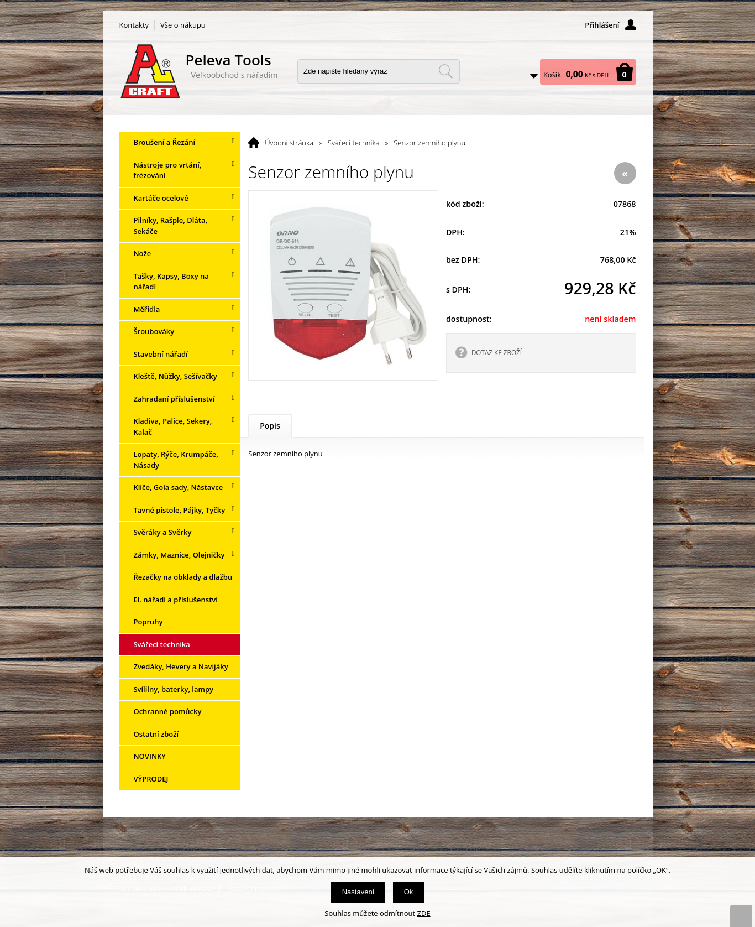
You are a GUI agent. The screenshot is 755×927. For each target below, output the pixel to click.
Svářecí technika (354, 143)
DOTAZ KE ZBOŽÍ (496, 352)
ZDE (424, 913)
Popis (270, 425)
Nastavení (358, 892)
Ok (408, 892)
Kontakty (134, 25)
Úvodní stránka (289, 143)
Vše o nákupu (183, 25)
